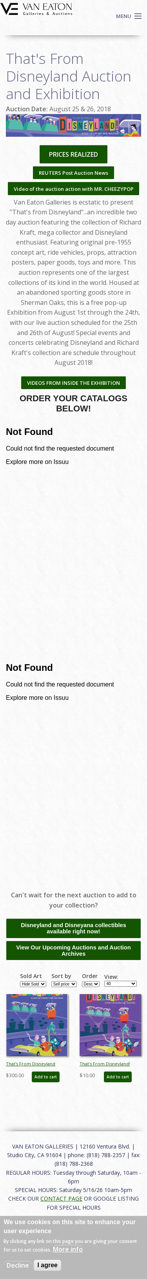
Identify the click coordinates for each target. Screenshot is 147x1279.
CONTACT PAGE (61, 1198)
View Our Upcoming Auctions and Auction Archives (73, 950)
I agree (47, 1265)
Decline (18, 1265)
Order (90, 976)
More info (68, 1249)
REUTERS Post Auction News (73, 172)
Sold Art (31, 976)
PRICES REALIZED (73, 154)
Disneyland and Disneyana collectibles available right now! (73, 928)
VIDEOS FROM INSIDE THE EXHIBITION (73, 382)
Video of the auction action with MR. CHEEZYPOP (74, 188)
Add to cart (45, 1077)
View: (111, 977)
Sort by (61, 976)
